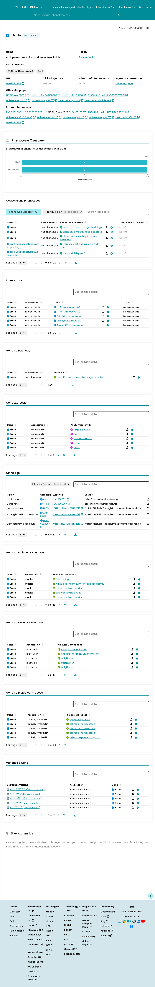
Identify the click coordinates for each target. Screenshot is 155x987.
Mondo (50, 911)
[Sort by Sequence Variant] (29, 784)
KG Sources (34, 966)
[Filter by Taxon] (63, 212)
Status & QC (35, 934)
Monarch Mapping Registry (87, 923)
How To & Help (36, 939)
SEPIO (49, 949)
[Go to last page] (65, 262)
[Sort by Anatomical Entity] (93, 424)
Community (145, 7)
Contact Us (16, 926)
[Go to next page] (59, 262)
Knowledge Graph (71, 7)
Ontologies (88, 7)
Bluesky (106, 935)
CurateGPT (70, 949)
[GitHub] (134, 921)
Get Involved (108, 911)
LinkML (67, 925)
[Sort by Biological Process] (89, 714)
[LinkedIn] (138, 921)
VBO (48, 940)
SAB (12, 921)
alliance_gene (124, 83)
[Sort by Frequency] (133, 222)
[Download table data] (75, 262)
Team (13, 916)
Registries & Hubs (128, 7)
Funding (14, 935)
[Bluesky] (131, 926)
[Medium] (129, 921)
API (31, 920)
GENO (49, 945)
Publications (17, 930)
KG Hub (86, 931)
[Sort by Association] (56, 222)
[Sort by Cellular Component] (84, 644)
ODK (66, 939)
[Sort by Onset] (146, 222)
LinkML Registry (87, 943)
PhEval (67, 920)
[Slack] (124, 921)
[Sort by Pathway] (66, 372)
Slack (105, 916)
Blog (104, 921)
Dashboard (34, 971)
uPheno (50, 921)
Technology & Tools (106, 7)
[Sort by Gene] (15, 222)
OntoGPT (69, 944)
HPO (48, 926)
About (56, 7)
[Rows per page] (22, 263)
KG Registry (88, 936)
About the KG (35, 961)
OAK (66, 934)
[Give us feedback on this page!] (150, 896)
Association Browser (34, 978)
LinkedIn (106, 926)
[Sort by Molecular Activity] (75, 574)
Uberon (50, 916)
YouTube (107, 930)
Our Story (15, 911)
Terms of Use (35, 952)
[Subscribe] (119, 921)
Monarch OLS (89, 915)
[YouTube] (143, 921)
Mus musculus (87, 57)
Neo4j (32, 925)
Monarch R (35, 930)
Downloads (34, 915)
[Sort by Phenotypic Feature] (85, 222)
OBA (48, 935)
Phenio (50, 930)
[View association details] (111, 227)
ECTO (49, 954)
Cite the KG (34, 957)
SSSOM (68, 930)
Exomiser (69, 915)
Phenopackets (72, 953)
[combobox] (77, 15)
